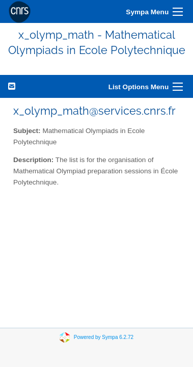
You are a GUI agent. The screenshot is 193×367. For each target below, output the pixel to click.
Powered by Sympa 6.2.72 (103, 336)
